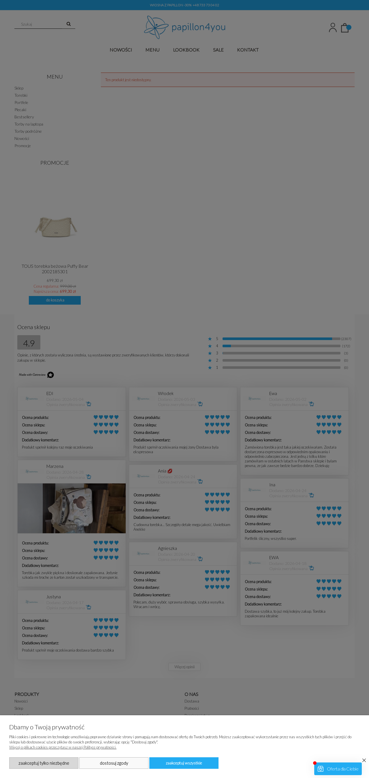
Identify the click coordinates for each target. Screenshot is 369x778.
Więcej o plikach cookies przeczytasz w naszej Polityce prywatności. (62, 747)
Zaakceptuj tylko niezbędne (43, 763)
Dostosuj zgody (114, 763)
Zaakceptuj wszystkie (184, 762)
